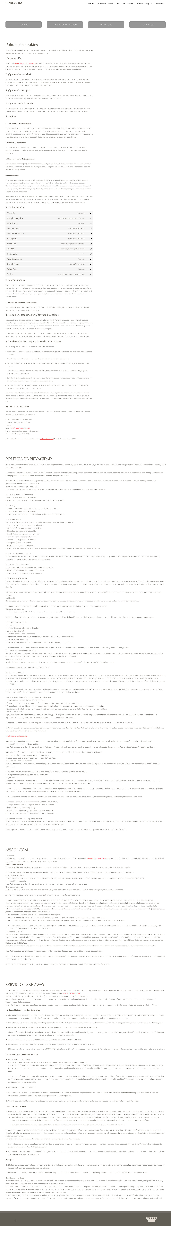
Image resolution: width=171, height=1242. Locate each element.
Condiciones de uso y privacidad (72, 1233)
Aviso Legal (106, 23)
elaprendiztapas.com (71, 992)
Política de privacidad (96, 1233)
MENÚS (111, 2)
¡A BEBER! (102, 2)
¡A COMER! (90, 2)
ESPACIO (121, 2)
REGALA (131, 2)
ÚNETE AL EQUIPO (145, 2)
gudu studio (87, 1235)
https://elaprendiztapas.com (25, 62)
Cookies (23, 23)
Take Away (147, 23)
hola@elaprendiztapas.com (16, 735)
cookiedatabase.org (47, 437)
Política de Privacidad (64, 23)
